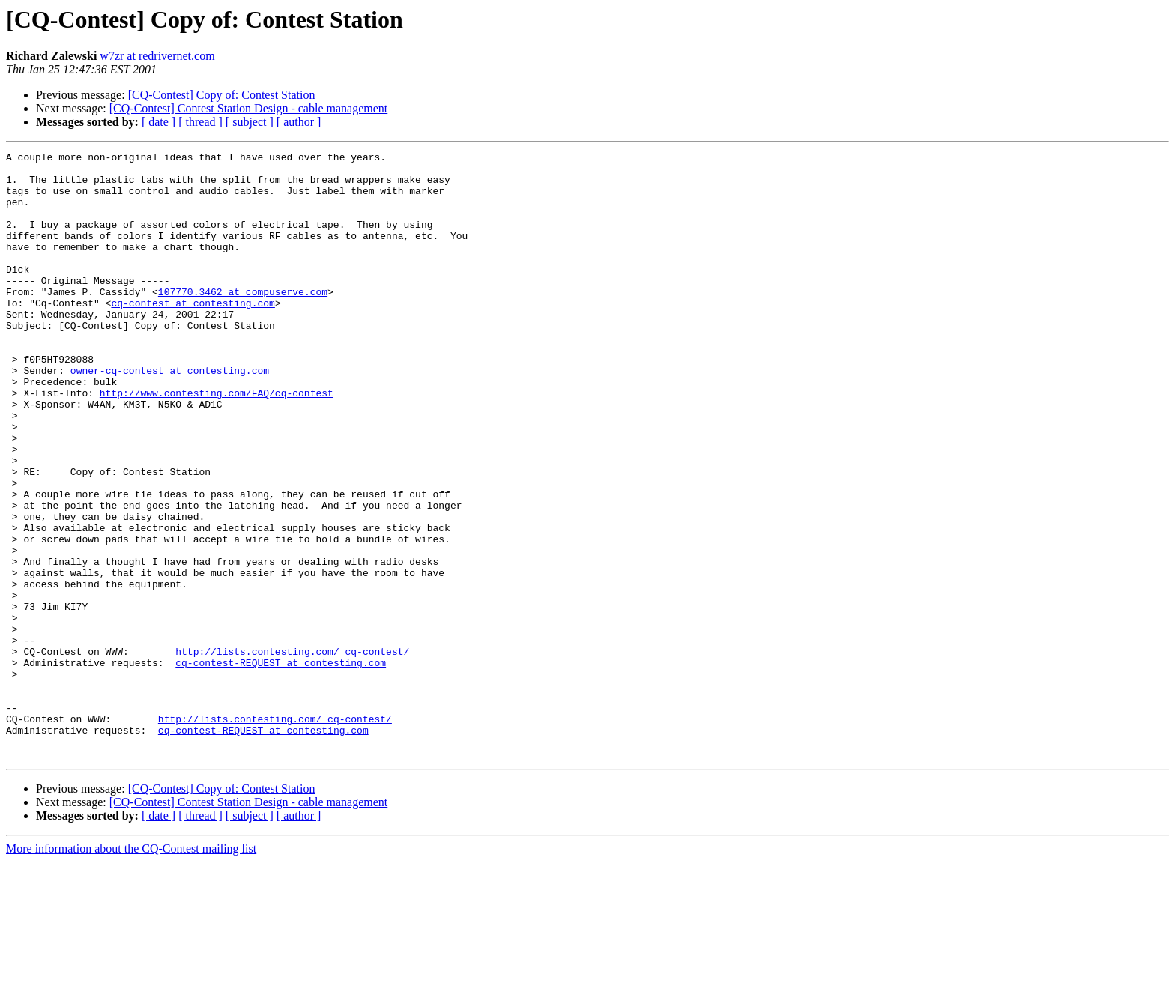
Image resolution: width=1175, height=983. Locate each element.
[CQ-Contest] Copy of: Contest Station (221, 94)
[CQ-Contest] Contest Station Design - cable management (248, 108)
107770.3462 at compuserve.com (242, 320)
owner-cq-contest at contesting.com (169, 415)
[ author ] (299, 121)
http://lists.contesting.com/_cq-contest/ (292, 752)
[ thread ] (200, 121)
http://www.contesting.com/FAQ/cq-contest (216, 442)
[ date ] (158, 121)
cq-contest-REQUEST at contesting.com (280, 765)
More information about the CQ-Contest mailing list (131, 970)
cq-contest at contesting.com (192, 334)
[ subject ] (250, 121)
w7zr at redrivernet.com (157, 55)
